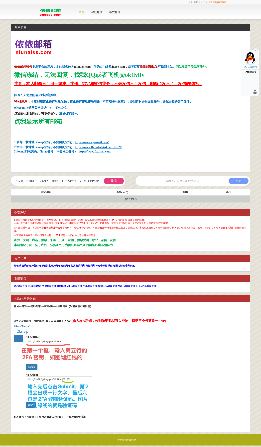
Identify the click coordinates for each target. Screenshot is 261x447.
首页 (81, 12)
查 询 (239, 180)
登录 (191, 2)
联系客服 (222, 2)
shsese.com (118, 66)
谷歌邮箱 (96, 12)
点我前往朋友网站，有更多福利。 (36, 113)
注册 (196, 2)
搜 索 (114, 180)
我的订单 (203, 2)
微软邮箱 (114, 12)
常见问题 (213, 2)
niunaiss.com (82, 66)
